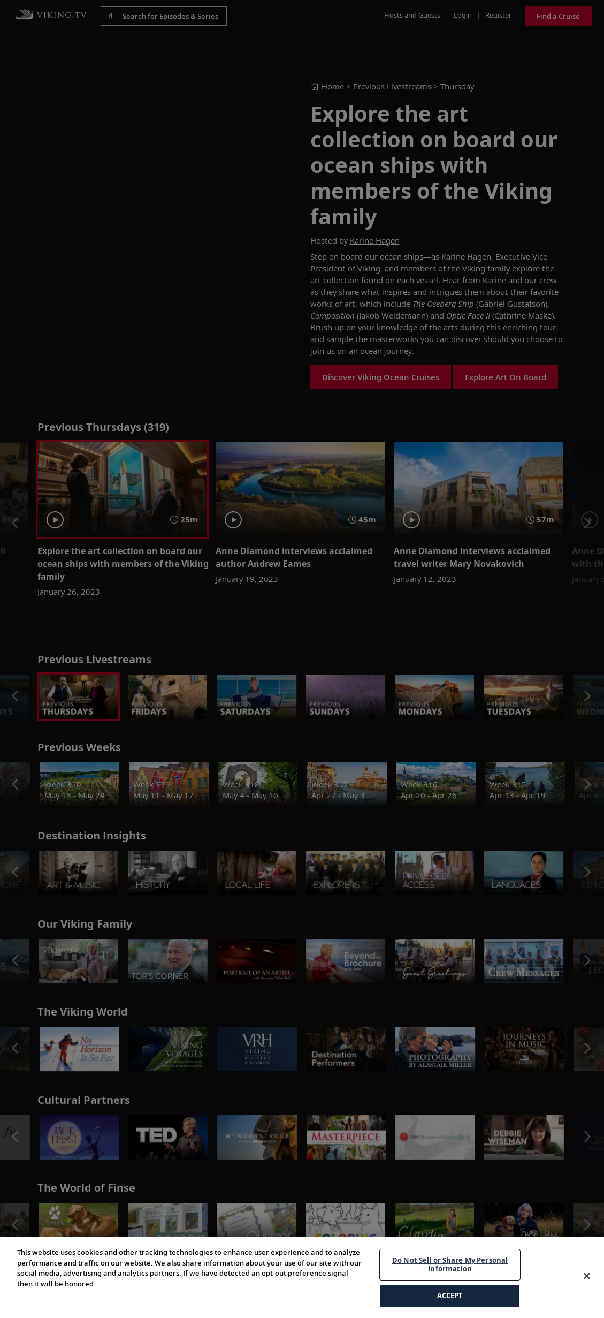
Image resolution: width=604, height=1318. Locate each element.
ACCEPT (450, 1295)
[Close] (587, 1276)
